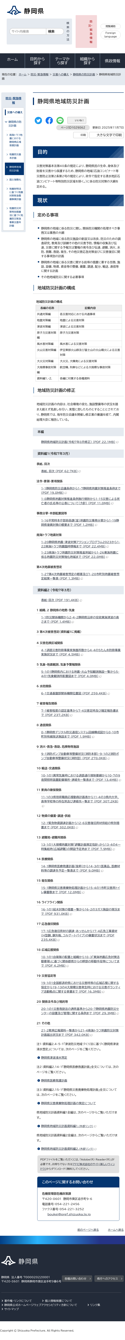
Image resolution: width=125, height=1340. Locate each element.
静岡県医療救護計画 (54, 1080)
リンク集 (95, 1305)
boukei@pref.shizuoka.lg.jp (69, 1214)
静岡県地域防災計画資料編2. (69, 1148)
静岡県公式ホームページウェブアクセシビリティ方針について (40, 1305)
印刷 (83, 135)
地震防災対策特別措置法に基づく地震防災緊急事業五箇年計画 (16, 217)
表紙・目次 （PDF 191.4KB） (61, 600)
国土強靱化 (15, 179)
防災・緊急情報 (90, 31)
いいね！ (79, 120)
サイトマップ (11, 1309)
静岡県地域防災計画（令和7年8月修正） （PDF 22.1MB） (79, 441)
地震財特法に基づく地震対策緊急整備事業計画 (16, 194)
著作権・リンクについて (18, 1300)
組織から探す (87, 61)
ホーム (12, 59)
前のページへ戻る (88, 1230)
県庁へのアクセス (107, 1278)
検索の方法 (68, 31)
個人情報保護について (58, 1300)
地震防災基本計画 (15, 156)
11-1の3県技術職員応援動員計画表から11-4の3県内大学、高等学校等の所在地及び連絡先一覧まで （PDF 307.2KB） (80, 801)
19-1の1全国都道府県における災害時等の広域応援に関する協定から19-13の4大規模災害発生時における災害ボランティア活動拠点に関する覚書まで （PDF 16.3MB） (80, 987)
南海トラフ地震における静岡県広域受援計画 (15, 140)
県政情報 (112, 61)
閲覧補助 (111, 26)
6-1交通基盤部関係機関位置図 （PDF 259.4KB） (75, 693)
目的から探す (37, 61)
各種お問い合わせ (75, 1278)
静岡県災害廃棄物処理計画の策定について (68, 1103)
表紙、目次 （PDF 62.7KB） (61, 471)
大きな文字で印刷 (109, 135)
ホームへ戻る (116, 1230)
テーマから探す (62, 61)
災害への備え (61, 74)
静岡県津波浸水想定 (54, 1057)
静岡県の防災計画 (84, 74)
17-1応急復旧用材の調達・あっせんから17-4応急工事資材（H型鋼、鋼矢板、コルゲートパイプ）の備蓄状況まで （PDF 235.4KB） (79, 935)
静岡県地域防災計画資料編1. (68, 1126)
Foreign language (110, 35)
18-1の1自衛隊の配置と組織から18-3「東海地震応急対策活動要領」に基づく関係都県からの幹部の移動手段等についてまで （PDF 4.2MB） (80, 961)
